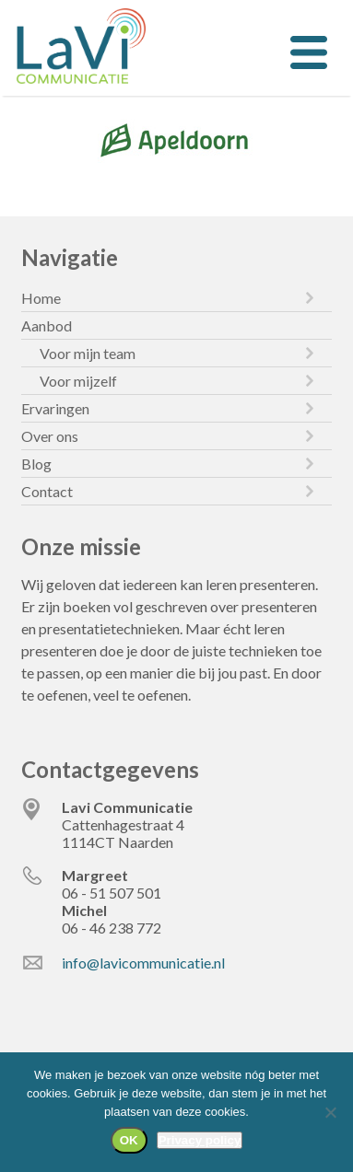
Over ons (49, 436)
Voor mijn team (87, 353)
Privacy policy (200, 1140)
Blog (36, 463)
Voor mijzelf (78, 380)
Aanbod (46, 325)
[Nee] (330, 1112)
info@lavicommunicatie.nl (143, 962)
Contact (47, 491)
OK (129, 1140)
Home (41, 298)
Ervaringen (55, 408)
